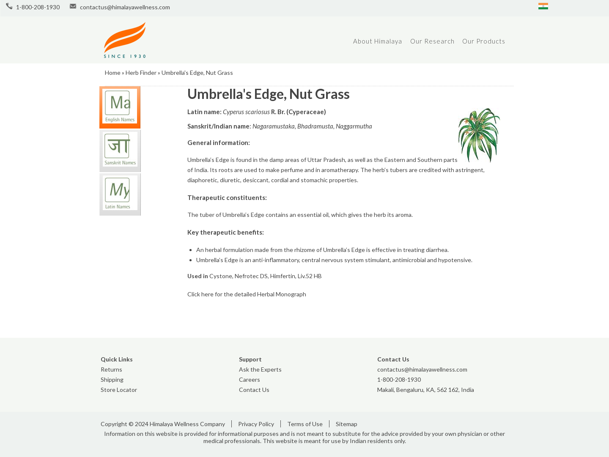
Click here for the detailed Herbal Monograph (246, 294)
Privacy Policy (256, 423)
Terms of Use (305, 423)
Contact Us (254, 389)
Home (113, 72)
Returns (111, 369)
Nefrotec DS (251, 275)
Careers (249, 379)
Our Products (483, 41)
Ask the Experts (260, 369)
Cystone (220, 275)
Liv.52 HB (310, 275)
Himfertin (282, 275)
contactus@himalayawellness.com (125, 7)
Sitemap (346, 423)
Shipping (112, 379)
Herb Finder (141, 72)
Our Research (432, 41)
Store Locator (119, 389)
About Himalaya (377, 41)
